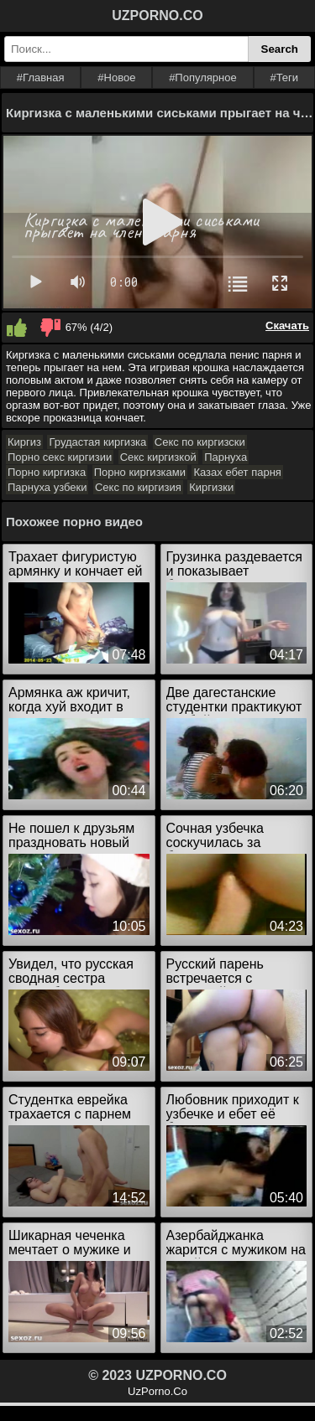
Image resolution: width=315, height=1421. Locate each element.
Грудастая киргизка (97, 442)
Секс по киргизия (138, 487)
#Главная (41, 77)
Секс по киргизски (200, 442)
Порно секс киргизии (60, 457)
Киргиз (24, 442)
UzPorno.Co (157, 1391)
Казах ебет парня (237, 472)
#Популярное (203, 77)
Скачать (287, 325)
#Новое (116, 77)
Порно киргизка (47, 472)
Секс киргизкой (158, 457)
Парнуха (225, 457)
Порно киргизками (140, 472)
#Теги (284, 77)
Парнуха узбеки (47, 487)
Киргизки (211, 487)
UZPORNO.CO (157, 15)
